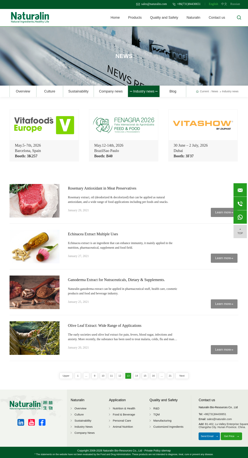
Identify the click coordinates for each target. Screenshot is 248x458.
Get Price (231, 436)
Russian (235, 4)
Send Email (209, 436)
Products (135, 17)
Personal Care (122, 420)
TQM (156, 414)
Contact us (217, 17)
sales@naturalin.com (151, 4)
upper (66, 375)
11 (111, 375)
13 (128, 375)
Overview (23, 91)
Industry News (83, 426)
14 (136, 375)
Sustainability (78, 91)
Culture (49, 91)
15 (145, 375)
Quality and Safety (164, 17)
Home (115, 17)
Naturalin (193, 17)
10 (103, 375)
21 (170, 375)
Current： (206, 91)
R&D (156, 408)
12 (119, 375)
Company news (111, 91)
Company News (84, 432)
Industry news (143, 91)
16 (153, 375)
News (215, 91)
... (86, 375)
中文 (224, 4)
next (182, 375)
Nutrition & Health (124, 408)
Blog (172, 91)
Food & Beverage (124, 414)
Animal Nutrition (123, 426)
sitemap (166, 450)
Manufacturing (162, 420)
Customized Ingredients (168, 426)
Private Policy (152, 450)
